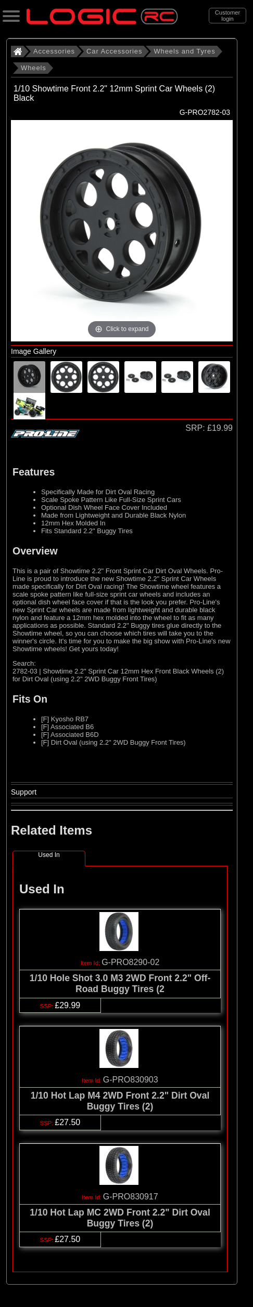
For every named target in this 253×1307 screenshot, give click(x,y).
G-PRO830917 (130, 1196)
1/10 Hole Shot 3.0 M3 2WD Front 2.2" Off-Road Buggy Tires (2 (120, 983)
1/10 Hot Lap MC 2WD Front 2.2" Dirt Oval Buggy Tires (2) (120, 1218)
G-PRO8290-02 (130, 962)
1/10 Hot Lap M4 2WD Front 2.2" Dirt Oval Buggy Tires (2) (120, 1101)
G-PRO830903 (130, 1079)
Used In (48, 855)
